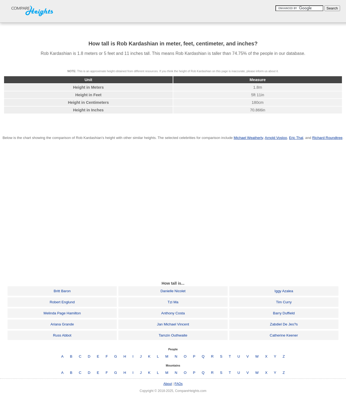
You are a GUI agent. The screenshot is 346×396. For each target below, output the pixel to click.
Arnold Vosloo (276, 138)
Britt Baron (62, 291)
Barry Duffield (284, 313)
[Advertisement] (173, 264)
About (167, 384)
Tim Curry (284, 302)
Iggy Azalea (284, 291)
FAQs (179, 384)
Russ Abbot (62, 335)
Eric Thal (296, 138)
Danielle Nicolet (173, 291)
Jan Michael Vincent (173, 324)
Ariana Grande (62, 324)
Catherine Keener (284, 335)
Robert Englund (62, 302)
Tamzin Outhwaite (173, 335)
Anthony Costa (173, 313)
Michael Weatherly (248, 138)
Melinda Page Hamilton (62, 313)
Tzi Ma (173, 302)
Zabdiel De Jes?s (284, 324)
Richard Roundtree (327, 138)
